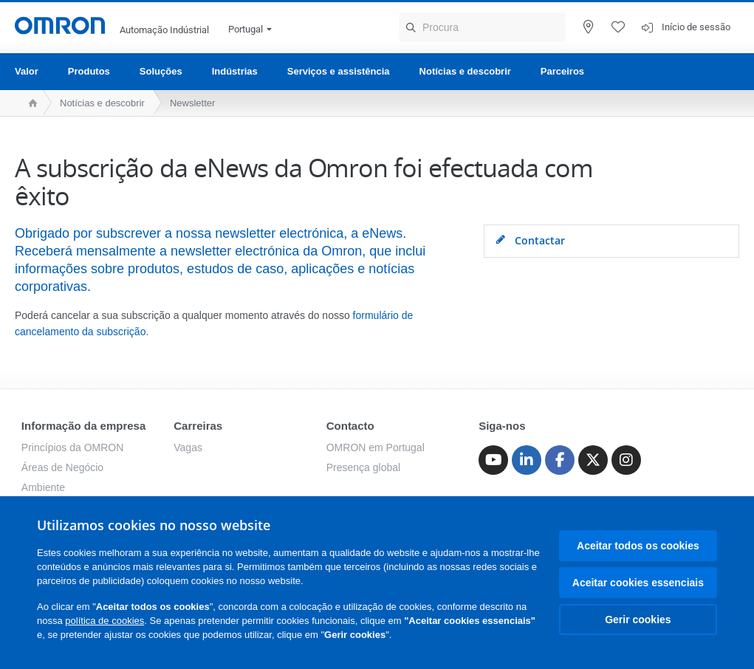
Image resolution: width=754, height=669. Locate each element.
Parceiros (562, 71)
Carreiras (198, 425)
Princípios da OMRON (72, 447)
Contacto (350, 425)
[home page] (29, 103)
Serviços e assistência (338, 71)
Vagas (188, 447)
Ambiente (43, 487)
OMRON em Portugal (375, 447)
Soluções (161, 71)
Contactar (530, 240)
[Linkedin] (526, 460)
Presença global (363, 467)
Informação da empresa (83, 425)
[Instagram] (626, 460)
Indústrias (235, 71)
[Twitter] (593, 460)
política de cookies (104, 620)
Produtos (89, 71)
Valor (26, 71)
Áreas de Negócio (62, 467)
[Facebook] (560, 460)
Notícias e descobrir (465, 71)
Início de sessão (696, 26)
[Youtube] (493, 460)
